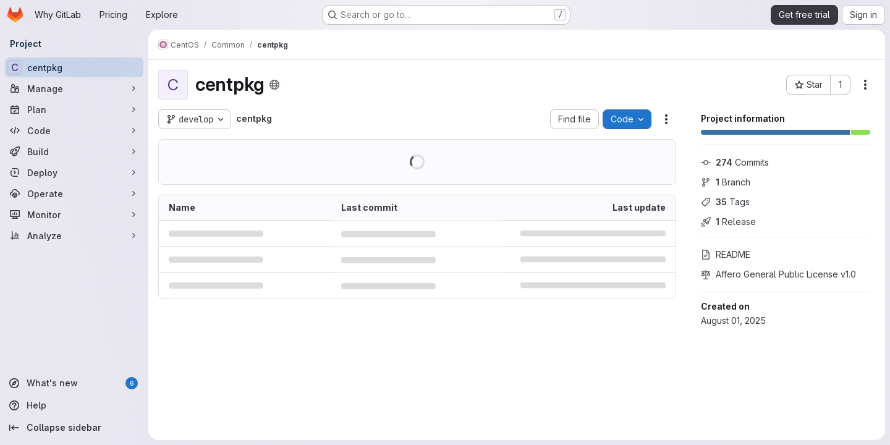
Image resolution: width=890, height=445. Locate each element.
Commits (735, 162)
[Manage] (74, 88)
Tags (725, 202)
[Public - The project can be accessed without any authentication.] (274, 85)
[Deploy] (74, 172)
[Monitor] (74, 214)
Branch (725, 182)
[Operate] (74, 193)
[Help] (74, 405)
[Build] (74, 151)
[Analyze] (74, 235)
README (725, 254)
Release (728, 221)
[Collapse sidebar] (74, 428)
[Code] (74, 130)
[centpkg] (74, 67)
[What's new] (74, 383)
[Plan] (74, 109)
